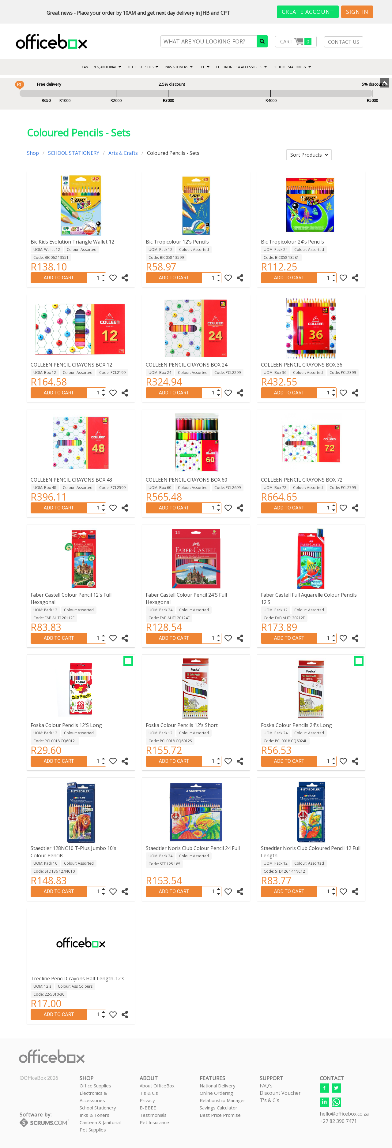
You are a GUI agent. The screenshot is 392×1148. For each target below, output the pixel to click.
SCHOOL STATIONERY (289, 67)
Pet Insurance (154, 1122)
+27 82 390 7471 (338, 1121)
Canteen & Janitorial (100, 1122)
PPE (202, 67)
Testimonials (153, 1115)
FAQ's (266, 1085)
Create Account (308, 11)
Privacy (147, 1100)
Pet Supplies (93, 1130)
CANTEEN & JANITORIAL (99, 67)
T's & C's (149, 1093)
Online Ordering (216, 1093)
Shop (33, 153)
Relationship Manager (222, 1100)
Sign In (357, 11)
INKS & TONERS (176, 67)
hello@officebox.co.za (344, 1113)
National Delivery (218, 1086)
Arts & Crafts (123, 153)
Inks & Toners (94, 1115)
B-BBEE (148, 1108)
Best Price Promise (220, 1115)
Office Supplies (140, 67)
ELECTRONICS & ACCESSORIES (239, 67)
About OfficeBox (157, 1086)
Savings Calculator (218, 1108)
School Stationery (98, 1108)
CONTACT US (343, 42)
